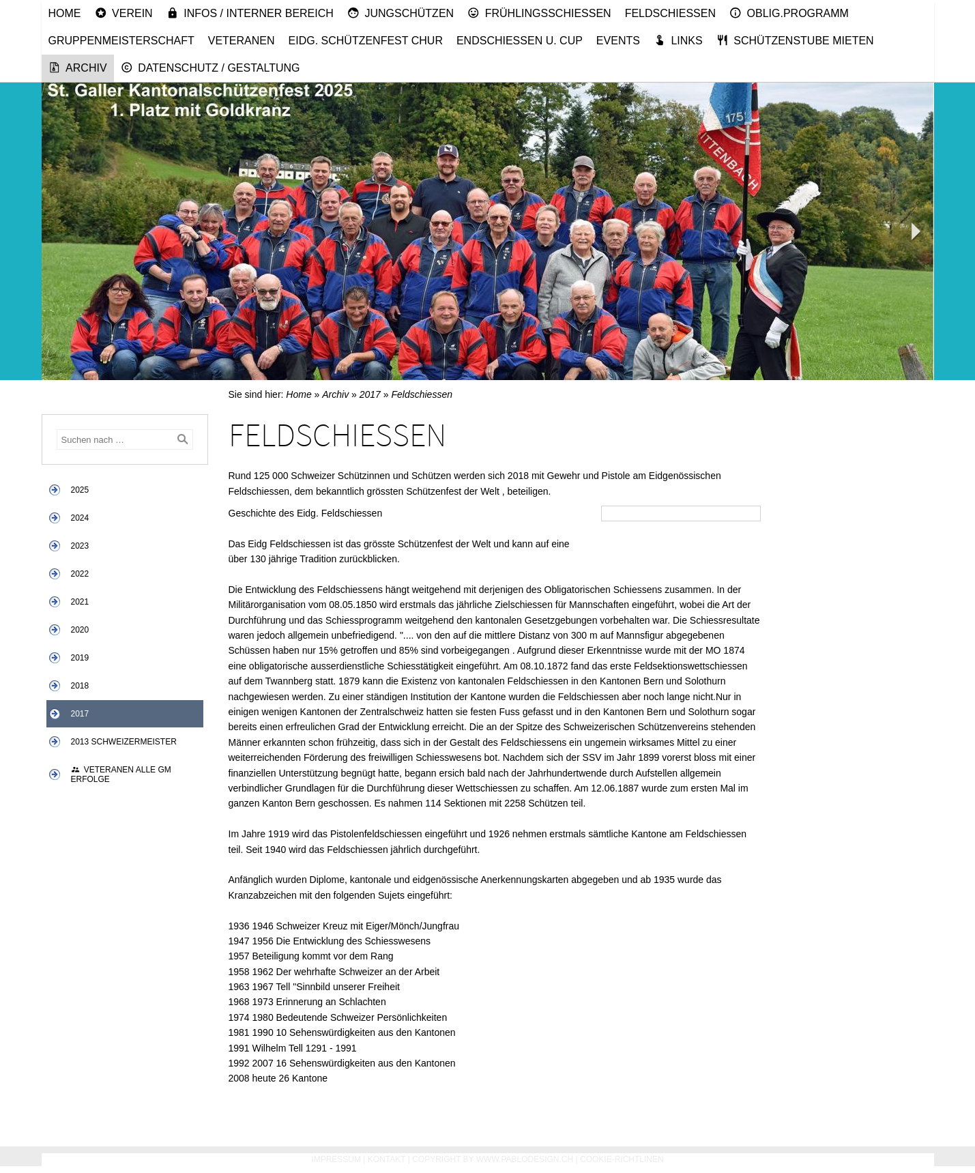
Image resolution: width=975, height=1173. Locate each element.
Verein (124, 13)
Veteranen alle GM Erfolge (121, 774)
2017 (80, 714)
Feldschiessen (670, 13)
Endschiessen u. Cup (519, 40)
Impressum (336, 1159)
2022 (80, 574)
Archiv (77, 67)
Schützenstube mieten (795, 40)
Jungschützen (400, 13)
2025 (80, 490)
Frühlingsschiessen (539, 13)
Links (678, 40)
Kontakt (387, 1159)
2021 (80, 602)
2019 (80, 658)
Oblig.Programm (789, 13)
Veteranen (241, 40)
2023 (80, 546)
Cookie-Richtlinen (622, 1159)
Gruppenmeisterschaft (121, 40)
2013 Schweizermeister (124, 742)
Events (618, 40)
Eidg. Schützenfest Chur (366, 40)
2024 (80, 518)
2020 (80, 630)
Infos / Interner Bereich (250, 13)
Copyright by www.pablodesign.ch (492, 1159)
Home (64, 13)
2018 (80, 686)
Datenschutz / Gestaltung (210, 67)
